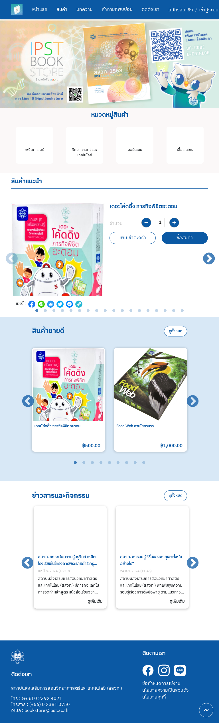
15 (156, 311)
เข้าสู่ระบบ (208, 10)
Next (205, 255)
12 (131, 311)
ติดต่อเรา (150, 9)
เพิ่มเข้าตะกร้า (132, 238)
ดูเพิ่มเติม (95, 601)
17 (174, 311)
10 (114, 311)
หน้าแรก (39, 9)
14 (148, 311)
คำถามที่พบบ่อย (117, 9)
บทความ (84, 9)
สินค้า (61, 9)
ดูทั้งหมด (175, 331)
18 (182, 311)
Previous (8, 255)
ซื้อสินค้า (185, 238)
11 (122, 311)
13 (139, 311)
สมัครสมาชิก (181, 10)
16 (165, 311)
